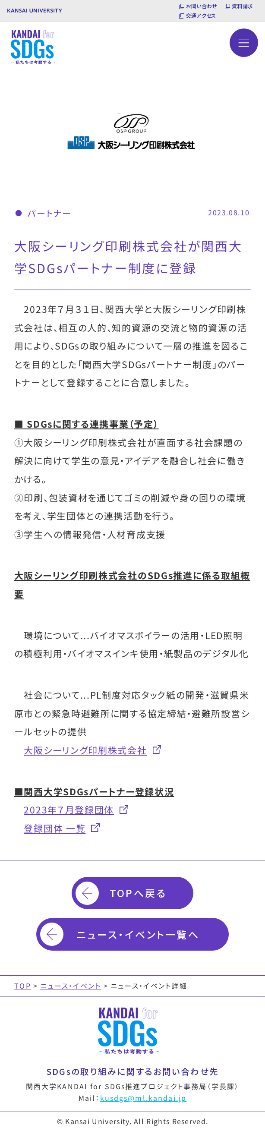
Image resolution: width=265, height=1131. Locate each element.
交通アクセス (201, 15)
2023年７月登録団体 (69, 809)
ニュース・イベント (70, 985)
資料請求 (242, 6)
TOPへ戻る (138, 892)
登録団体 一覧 (54, 828)
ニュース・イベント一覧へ (138, 934)
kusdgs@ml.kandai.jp (143, 1098)
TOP (22, 985)
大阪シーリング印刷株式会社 (85, 749)
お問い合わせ (201, 6)
